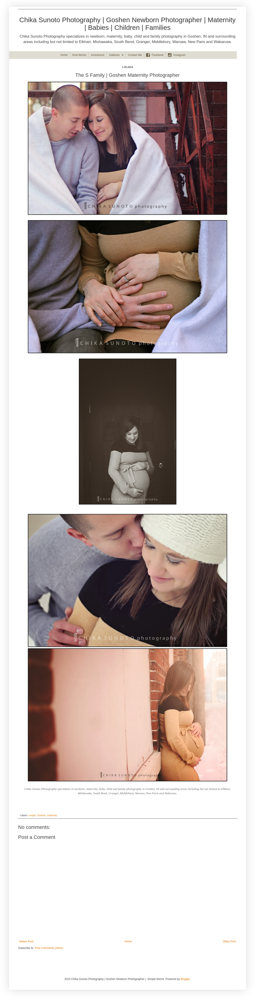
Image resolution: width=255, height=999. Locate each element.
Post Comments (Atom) (49, 948)
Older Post (229, 941)
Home (128, 941)
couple (32, 815)
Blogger (185, 979)
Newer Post (26, 941)
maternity (52, 815)
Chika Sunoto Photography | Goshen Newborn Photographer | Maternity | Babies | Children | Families (127, 23)
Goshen (41, 815)
